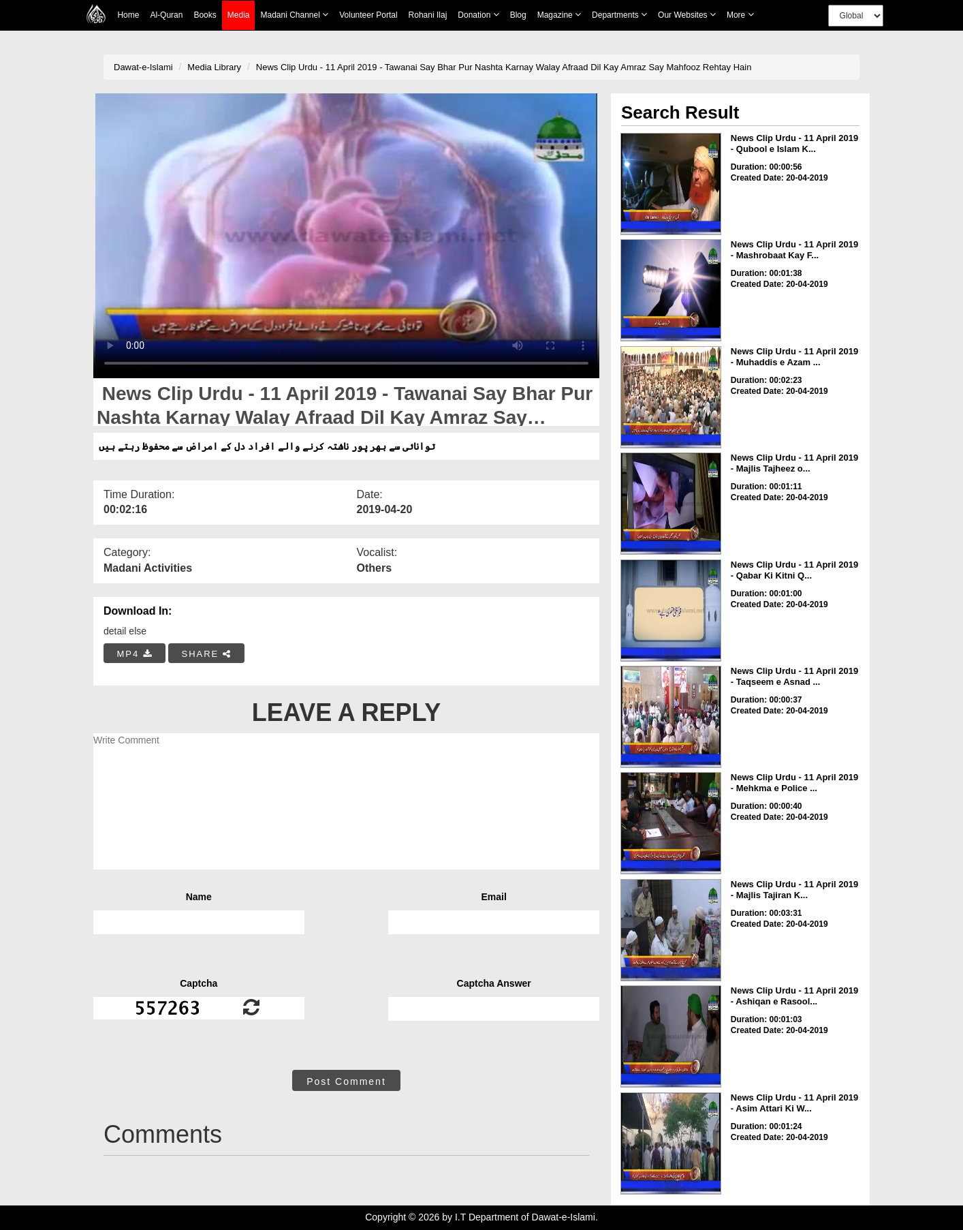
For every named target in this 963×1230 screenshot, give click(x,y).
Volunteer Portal (368, 15)
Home (128, 15)
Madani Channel (294, 15)
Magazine (559, 15)
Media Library (214, 67)
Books (204, 15)
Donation (478, 15)
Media (238, 15)
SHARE (206, 654)
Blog (518, 15)
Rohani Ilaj (428, 15)
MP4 (135, 654)
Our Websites (687, 15)
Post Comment (346, 1081)
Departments (619, 15)
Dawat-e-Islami (143, 67)
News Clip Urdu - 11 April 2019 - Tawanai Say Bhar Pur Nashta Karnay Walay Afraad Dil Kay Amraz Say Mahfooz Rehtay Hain (504, 67)
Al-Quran (166, 15)
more (740, 15)
